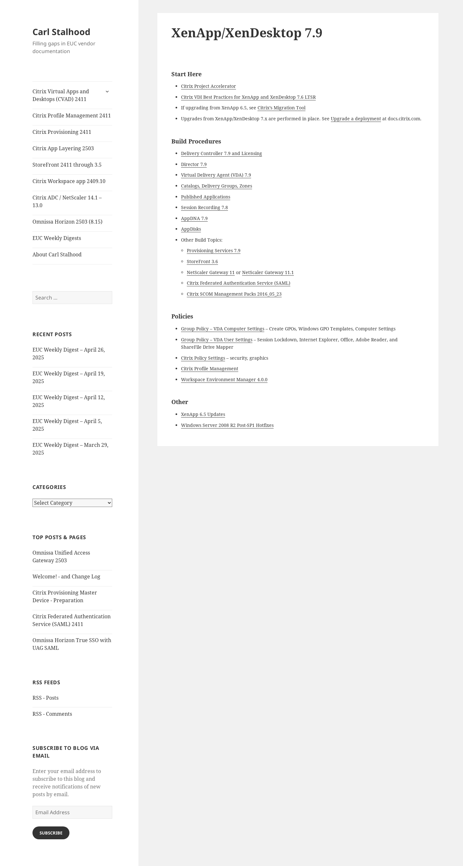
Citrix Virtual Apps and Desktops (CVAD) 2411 (60, 95)
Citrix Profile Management (209, 368)
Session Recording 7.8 (204, 207)
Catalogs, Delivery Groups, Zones (216, 186)
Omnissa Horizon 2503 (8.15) (67, 221)
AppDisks (191, 229)
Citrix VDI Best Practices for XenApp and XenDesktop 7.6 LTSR (248, 97)
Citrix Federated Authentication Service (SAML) (238, 283)
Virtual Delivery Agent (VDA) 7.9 (216, 175)
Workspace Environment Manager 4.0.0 (224, 379)
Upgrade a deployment (356, 118)
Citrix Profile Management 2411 (71, 115)
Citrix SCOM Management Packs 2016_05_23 (234, 294)
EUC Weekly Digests (56, 238)
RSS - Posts (45, 697)
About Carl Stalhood (57, 254)
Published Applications (205, 197)
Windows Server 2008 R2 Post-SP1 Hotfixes (227, 425)
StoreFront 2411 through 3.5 (67, 164)
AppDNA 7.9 (194, 218)
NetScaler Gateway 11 (211, 272)
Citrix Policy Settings (203, 358)
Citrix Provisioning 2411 (61, 131)
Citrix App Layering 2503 (63, 148)
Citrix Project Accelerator (208, 86)
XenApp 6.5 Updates (203, 414)
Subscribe (51, 833)
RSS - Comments (52, 713)
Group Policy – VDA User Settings (216, 339)
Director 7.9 (194, 164)
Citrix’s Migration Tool (281, 108)
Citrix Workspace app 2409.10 (68, 181)
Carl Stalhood (61, 32)
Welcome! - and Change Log (66, 576)
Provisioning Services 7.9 (214, 250)
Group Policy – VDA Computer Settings (222, 329)
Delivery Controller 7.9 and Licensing (221, 153)
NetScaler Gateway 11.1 (268, 272)
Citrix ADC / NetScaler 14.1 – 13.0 (67, 201)
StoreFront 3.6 (202, 261)
